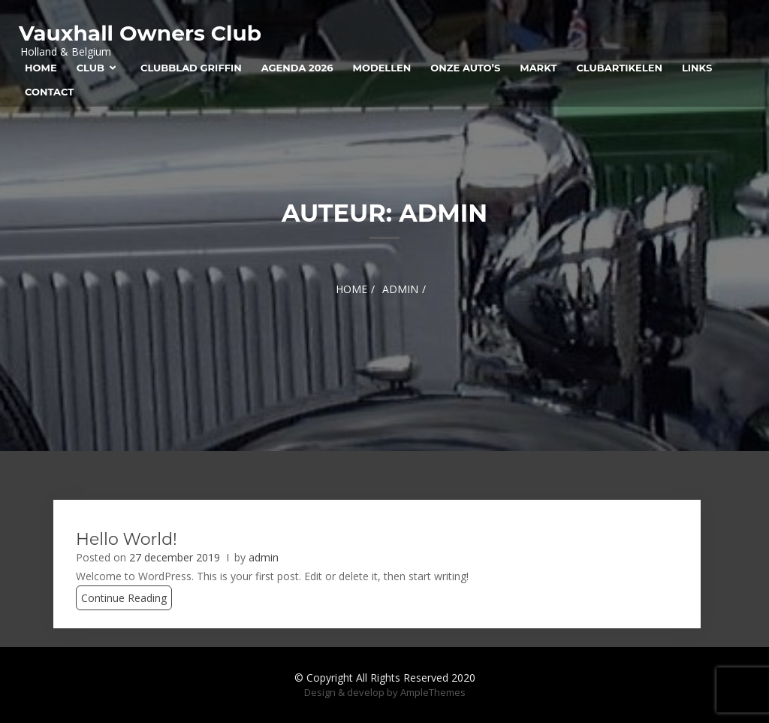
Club (90, 68)
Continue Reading (124, 598)
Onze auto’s (465, 68)
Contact (49, 92)
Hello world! (126, 539)
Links (697, 68)
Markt (538, 68)
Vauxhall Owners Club (140, 33)
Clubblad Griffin (191, 68)
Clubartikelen (619, 68)
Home (41, 68)
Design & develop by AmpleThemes (385, 692)
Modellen (382, 68)
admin (264, 557)
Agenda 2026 (297, 68)
